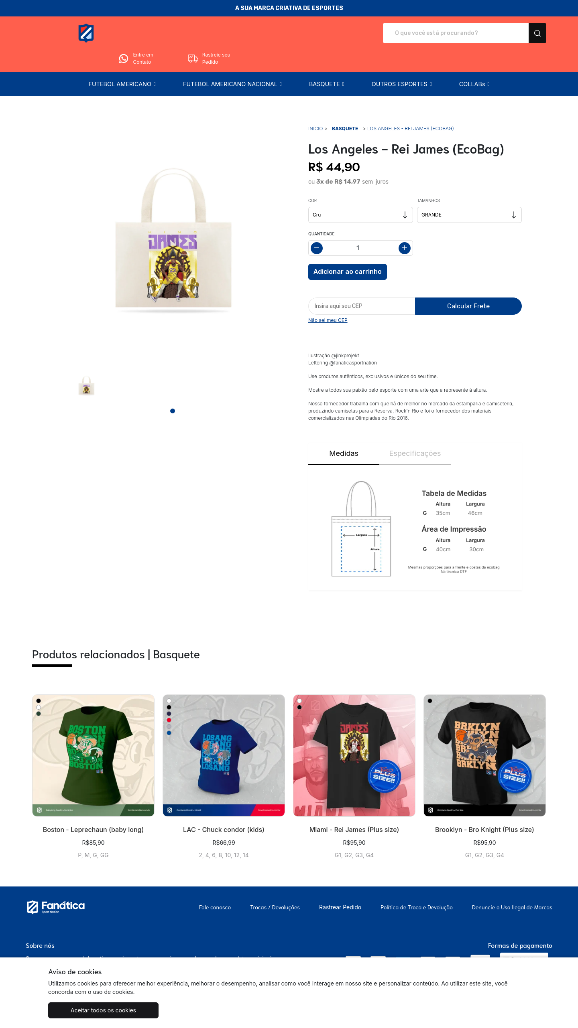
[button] (122, 62)
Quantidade (321, 211)
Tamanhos (428, 178)
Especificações (415, 431)
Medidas (343, 431)
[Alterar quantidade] (361, 225)
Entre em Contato (442, 33)
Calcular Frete (468, 283)
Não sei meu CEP (328, 298)
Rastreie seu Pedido (515, 33)
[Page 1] (172, 388)
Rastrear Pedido (340, 884)
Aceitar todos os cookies (88, 1010)
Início (315, 106)
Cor (312, 178)
